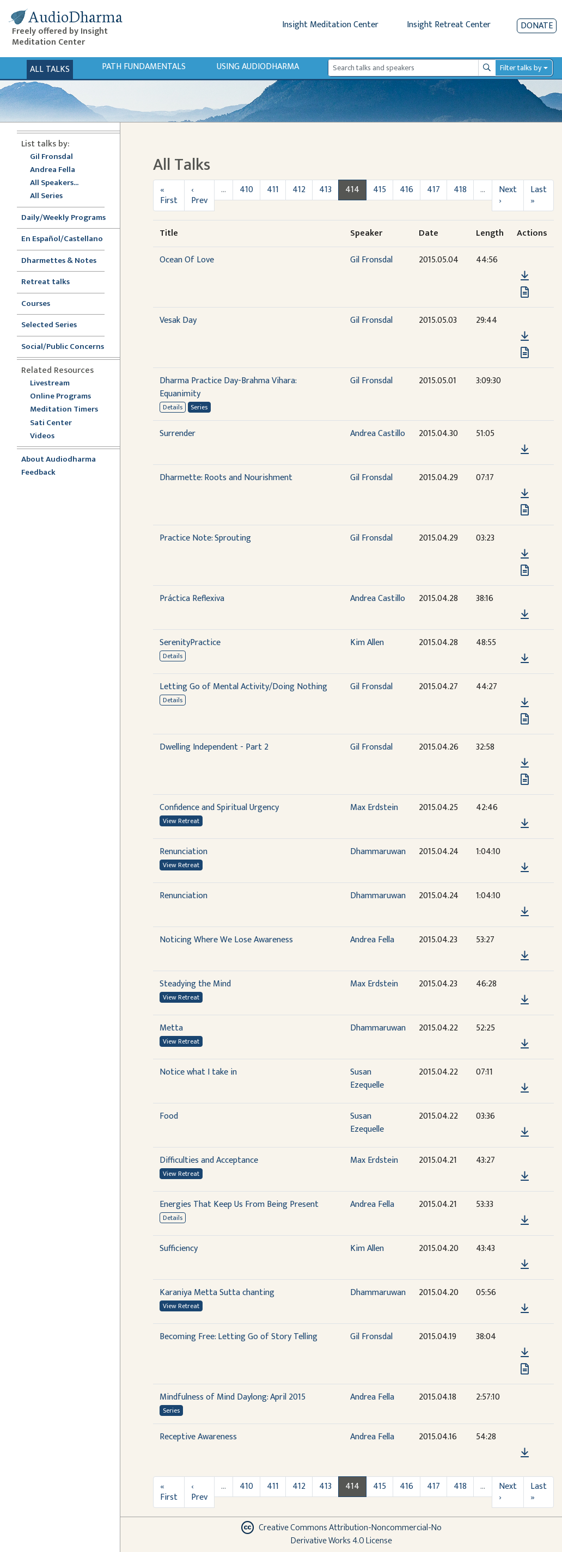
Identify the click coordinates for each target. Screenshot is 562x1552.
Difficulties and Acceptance (209, 1160)
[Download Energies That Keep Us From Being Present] (525, 1220)
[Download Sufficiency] (525, 1264)
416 (406, 189)
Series (199, 407)
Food (169, 1116)
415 (379, 189)
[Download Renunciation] (525, 868)
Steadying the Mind (195, 984)
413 (325, 189)
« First (169, 195)
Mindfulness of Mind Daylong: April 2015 (233, 1397)
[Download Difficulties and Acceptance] (525, 1176)
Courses (35, 304)
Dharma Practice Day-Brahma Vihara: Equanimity (228, 387)
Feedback (38, 473)
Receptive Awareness (198, 1437)
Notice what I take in (198, 1072)
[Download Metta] (525, 1044)
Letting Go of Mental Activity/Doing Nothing (243, 686)
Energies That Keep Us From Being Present (239, 1204)
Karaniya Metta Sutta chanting (217, 1292)
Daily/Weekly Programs (69, 218)
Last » (538, 195)
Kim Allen (367, 642)
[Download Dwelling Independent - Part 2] (525, 763)
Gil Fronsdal (51, 157)
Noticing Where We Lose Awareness (226, 940)
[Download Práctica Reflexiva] (525, 614)
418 (460, 189)
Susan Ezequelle (367, 1079)
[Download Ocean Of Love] (525, 276)
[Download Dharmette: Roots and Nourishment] (525, 494)
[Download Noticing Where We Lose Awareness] (525, 956)
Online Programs (60, 396)
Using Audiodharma (258, 66)
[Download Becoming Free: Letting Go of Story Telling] (525, 1353)
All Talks (50, 69)
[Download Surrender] (525, 449)
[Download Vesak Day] (525, 336)
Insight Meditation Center (330, 24)
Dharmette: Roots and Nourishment (226, 477)
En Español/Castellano (62, 239)
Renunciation (183, 851)
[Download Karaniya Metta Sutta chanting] (525, 1309)
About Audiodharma (58, 459)
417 (433, 189)
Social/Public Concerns (62, 347)
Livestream (50, 383)
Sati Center (51, 423)
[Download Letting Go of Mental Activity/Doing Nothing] (525, 703)
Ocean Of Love (187, 260)
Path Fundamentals (144, 66)
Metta (171, 1028)
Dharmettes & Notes (58, 261)
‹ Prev (199, 195)
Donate (537, 26)
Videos (48, 436)
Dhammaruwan (378, 851)
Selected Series (55, 325)
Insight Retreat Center (449, 24)
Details (172, 407)
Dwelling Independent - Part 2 (214, 747)
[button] (524, 260)
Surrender (178, 433)
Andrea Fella (52, 170)
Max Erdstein (374, 807)
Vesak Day (178, 320)
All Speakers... (54, 183)
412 (299, 189)
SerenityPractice (190, 642)
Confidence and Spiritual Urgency (219, 807)
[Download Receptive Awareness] (525, 1453)
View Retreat (181, 820)
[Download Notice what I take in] (525, 1088)
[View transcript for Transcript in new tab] (525, 291)
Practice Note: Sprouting (205, 538)
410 (246, 189)
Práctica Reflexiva (192, 598)
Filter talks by (520, 68)
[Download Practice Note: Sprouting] (525, 554)
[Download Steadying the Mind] (525, 1000)
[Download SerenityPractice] (525, 659)
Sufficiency (179, 1248)
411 (273, 189)
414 (352, 189)
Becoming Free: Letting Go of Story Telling (238, 1336)
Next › (508, 195)
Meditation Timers (64, 409)
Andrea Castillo (377, 433)
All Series (46, 196)
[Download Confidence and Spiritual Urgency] (525, 823)
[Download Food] (525, 1132)
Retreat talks (45, 282)
